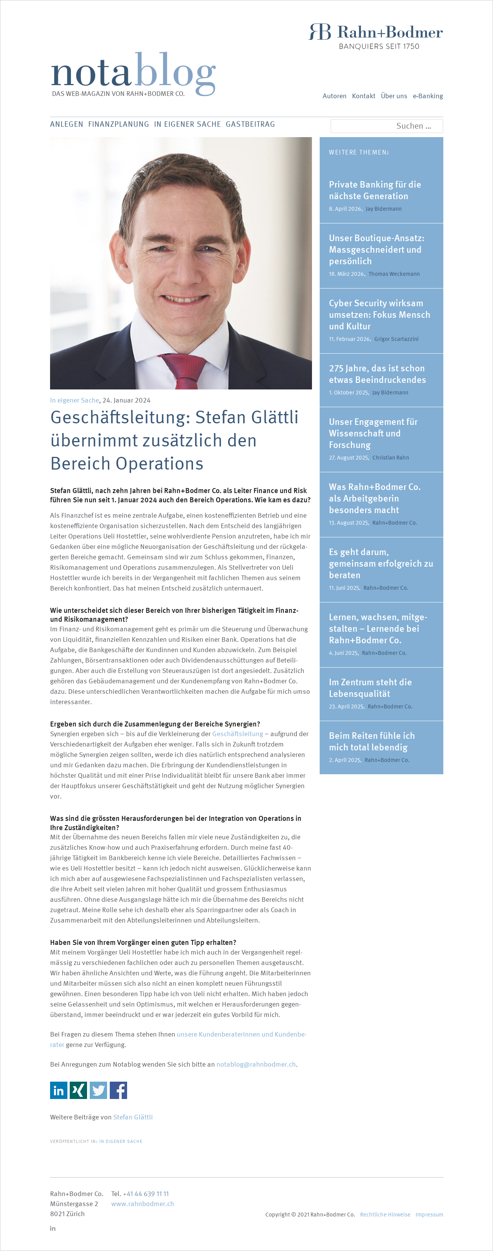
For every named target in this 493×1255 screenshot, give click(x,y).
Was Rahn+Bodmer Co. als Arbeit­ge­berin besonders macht (375, 502)
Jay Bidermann (384, 213)
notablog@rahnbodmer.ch (256, 1068)
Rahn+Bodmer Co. (394, 526)
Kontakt (364, 96)
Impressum (429, 1218)
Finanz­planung (129, 127)
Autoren (335, 96)
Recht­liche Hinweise (385, 1218)
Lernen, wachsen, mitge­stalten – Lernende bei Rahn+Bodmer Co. (378, 632)
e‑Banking (428, 96)
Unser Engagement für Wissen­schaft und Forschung (373, 437)
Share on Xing (78, 1094)
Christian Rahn (390, 461)
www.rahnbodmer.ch (142, 1208)
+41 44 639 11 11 (146, 1198)
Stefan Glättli (133, 1121)
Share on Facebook (118, 1094)
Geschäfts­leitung (237, 738)
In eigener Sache (207, 127)
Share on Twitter (98, 1094)
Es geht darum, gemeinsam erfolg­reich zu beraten (381, 567)
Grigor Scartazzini (396, 343)
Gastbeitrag (280, 127)
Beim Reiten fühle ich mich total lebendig (372, 745)
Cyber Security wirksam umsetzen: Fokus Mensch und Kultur (380, 318)
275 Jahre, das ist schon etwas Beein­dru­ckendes (377, 378)
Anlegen (68, 127)
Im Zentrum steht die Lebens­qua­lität (370, 692)
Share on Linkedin (58, 1094)
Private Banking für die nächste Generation (375, 194)
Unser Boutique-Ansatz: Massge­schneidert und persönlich (376, 253)
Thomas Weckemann (394, 278)
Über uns (394, 96)
